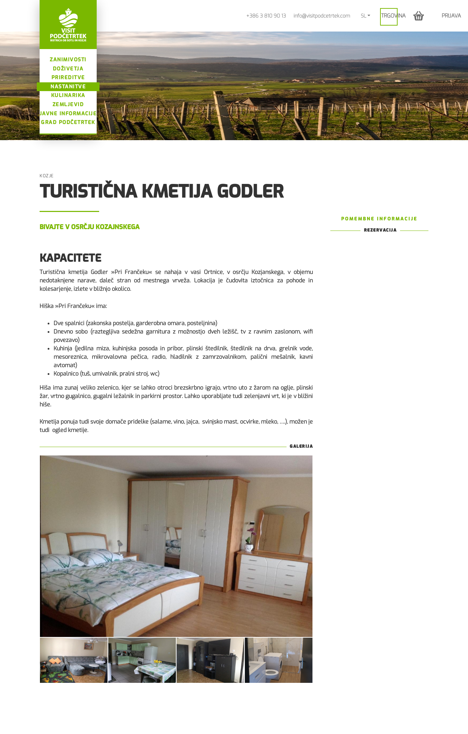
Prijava (451, 15)
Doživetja (68, 69)
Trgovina (393, 15)
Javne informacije (68, 113)
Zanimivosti (68, 59)
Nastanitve (68, 86)
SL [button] (363, 16)
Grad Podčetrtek (68, 122)
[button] (418, 15)
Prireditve (68, 77)
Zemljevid (68, 104)
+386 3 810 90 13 (266, 16)
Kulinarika (68, 95)
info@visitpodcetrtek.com (322, 16)
